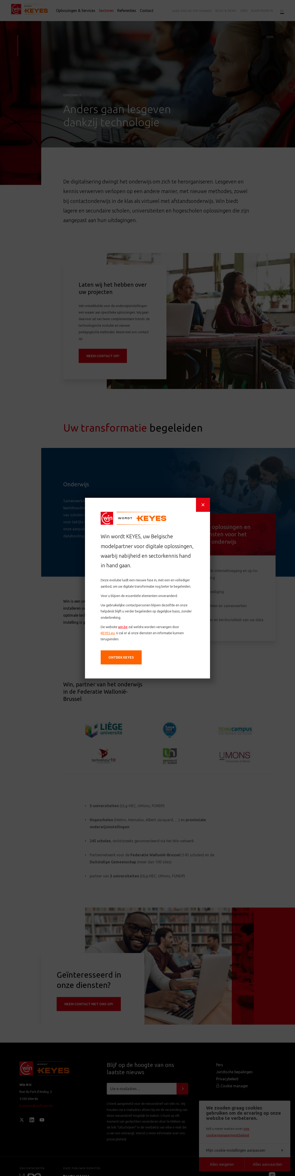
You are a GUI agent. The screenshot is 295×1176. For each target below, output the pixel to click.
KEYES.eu (111, 636)
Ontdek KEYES (123, 658)
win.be (125, 631)
